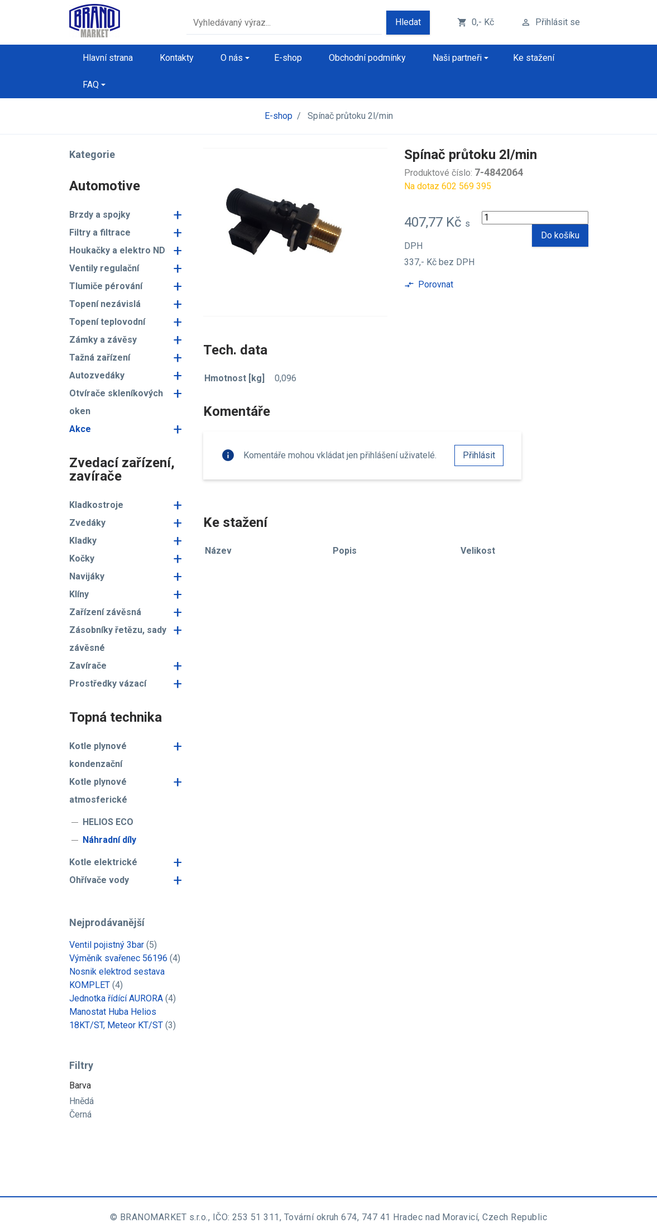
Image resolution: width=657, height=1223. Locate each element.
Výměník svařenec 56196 (118, 958)
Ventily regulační (104, 268)
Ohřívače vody (99, 880)
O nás (231, 57)
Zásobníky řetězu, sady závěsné (117, 639)
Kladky (83, 540)
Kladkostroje (96, 505)
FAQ (91, 84)
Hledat (408, 22)
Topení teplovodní (107, 321)
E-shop (288, 57)
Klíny (79, 594)
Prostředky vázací (107, 683)
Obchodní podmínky (367, 57)
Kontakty (177, 57)
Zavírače (88, 665)
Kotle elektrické (103, 862)
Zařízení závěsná (105, 612)
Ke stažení (533, 57)
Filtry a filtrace (100, 232)
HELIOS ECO (108, 822)
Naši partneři (457, 57)
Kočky (81, 558)
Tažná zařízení (99, 357)
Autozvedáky (96, 375)
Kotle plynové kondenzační (98, 755)
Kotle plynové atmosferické (98, 790)
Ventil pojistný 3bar (106, 944)
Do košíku (560, 235)
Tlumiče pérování (105, 286)
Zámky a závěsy (103, 339)
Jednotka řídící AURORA (116, 998)
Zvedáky (87, 522)
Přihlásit (479, 455)
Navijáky (86, 576)
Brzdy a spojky (99, 214)
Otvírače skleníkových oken (116, 402)
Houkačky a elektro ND (117, 250)
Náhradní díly (109, 839)
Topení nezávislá (105, 304)
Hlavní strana (108, 57)
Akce (80, 429)
